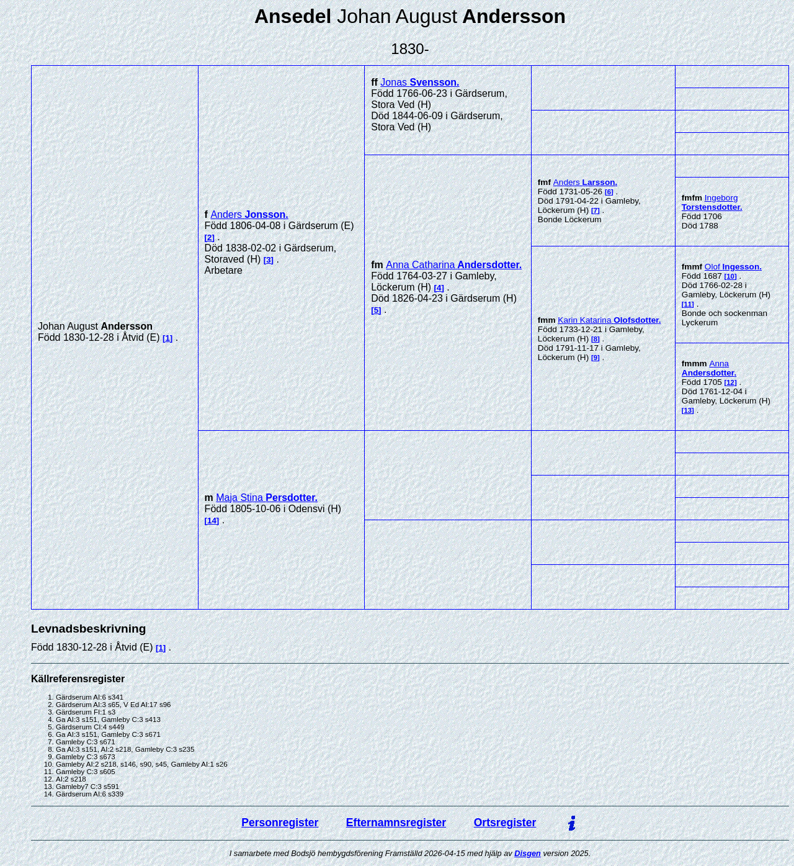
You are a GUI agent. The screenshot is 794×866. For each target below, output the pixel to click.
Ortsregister (505, 822)
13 (688, 410)
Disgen (527, 853)
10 (730, 276)
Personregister (279, 822)
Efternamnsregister (396, 822)
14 (211, 520)
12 (730, 382)
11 (688, 304)
